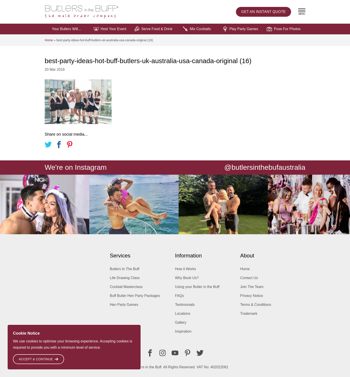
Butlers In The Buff (124, 269)
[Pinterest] (187, 352)
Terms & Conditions (255, 305)
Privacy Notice (251, 296)
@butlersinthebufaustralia (264, 167)
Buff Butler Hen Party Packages (135, 296)
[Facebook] (150, 352)
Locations (182, 313)
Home (49, 40)
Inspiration (183, 331)
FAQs (179, 296)
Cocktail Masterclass (126, 287)
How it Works (185, 269)
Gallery (180, 322)
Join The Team (251, 287)
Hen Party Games (124, 305)
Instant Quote (263, 12)
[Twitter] (200, 352)
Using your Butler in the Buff (197, 287)
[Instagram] (162, 352)
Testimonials (185, 305)
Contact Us (249, 278)
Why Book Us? (187, 278)
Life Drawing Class (125, 278)
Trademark (248, 313)
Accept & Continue (38, 359)
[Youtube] (175, 352)
